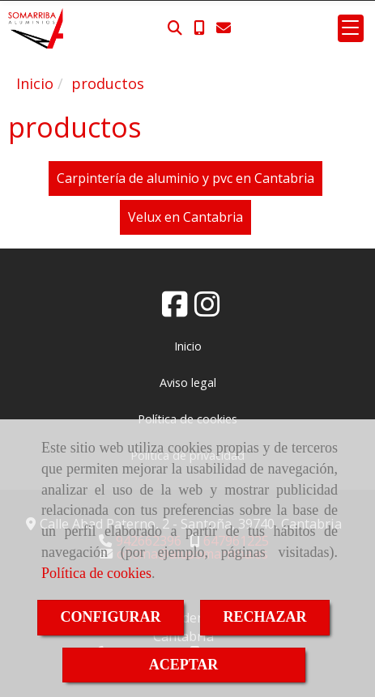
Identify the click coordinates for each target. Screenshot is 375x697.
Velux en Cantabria (185, 217)
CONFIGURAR (111, 617)
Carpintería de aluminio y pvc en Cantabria (185, 178)
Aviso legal (188, 382)
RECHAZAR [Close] (265, 617)
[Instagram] (207, 309)
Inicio (188, 346)
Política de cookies (96, 573)
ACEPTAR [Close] (184, 665)
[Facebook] (175, 309)
